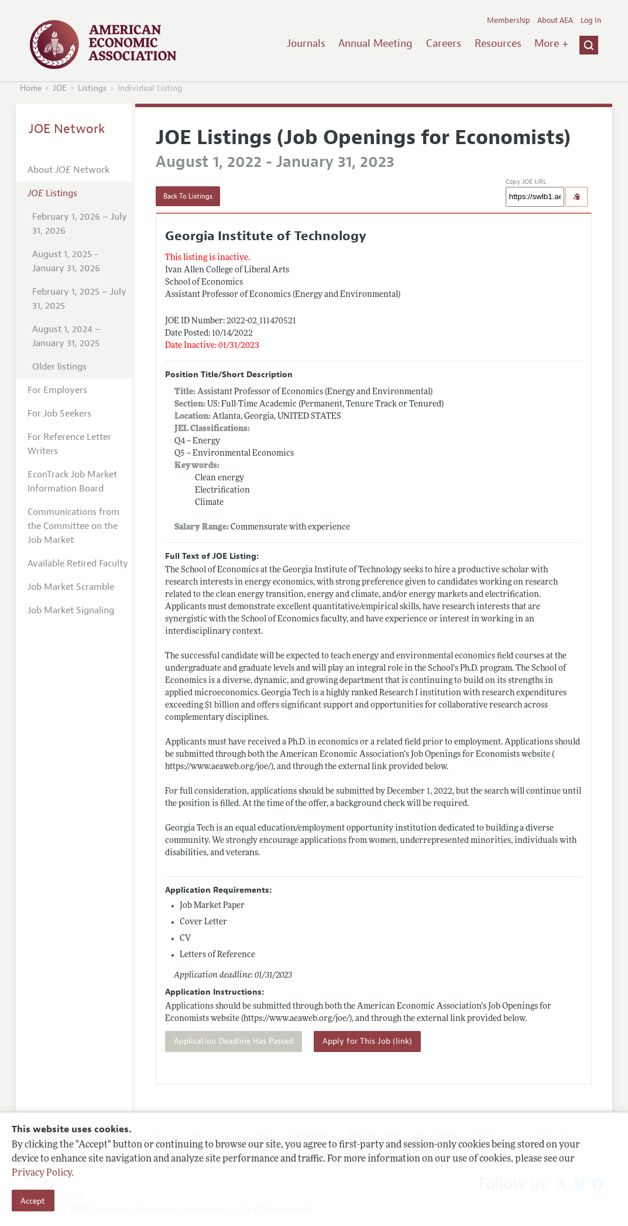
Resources (498, 43)
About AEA (555, 20)
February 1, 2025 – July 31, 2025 (79, 299)
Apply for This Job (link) (367, 1041)
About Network (68, 170)
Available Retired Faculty (78, 563)
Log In (591, 20)
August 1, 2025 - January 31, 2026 (66, 261)
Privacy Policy (41, 1173)
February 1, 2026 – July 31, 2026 (79, 224)
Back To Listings (187, 196)
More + (551, 43)
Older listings (59, 367)
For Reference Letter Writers (69, 444)
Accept (32, 1201)
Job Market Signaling (71, 610)
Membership (508, 20)
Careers (443, 43)
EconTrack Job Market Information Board (72, 481)
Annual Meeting (375, 43)
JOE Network (67, 128)
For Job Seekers (59, 413)
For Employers (57, 390)
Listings (92, 88)
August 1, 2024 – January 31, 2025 (66, 336)
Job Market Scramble (71, 587)
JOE (60, 88)
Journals (306, 43)
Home (31, 88)
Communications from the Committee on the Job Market (73, 526)
